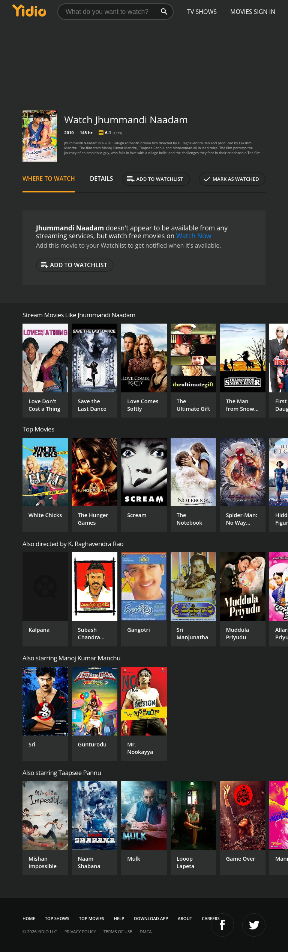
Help (119, 918)
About (185, 918)
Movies (241, 12)
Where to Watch (48, 178)
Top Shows (57, 918)
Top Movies (91, 918)
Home (28, 918)
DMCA (146, 931)
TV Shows (202, 12)
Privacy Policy (80, 931)
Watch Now (194, 235)
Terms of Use (118, 931)
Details (101, 178)
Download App (151, 918)
